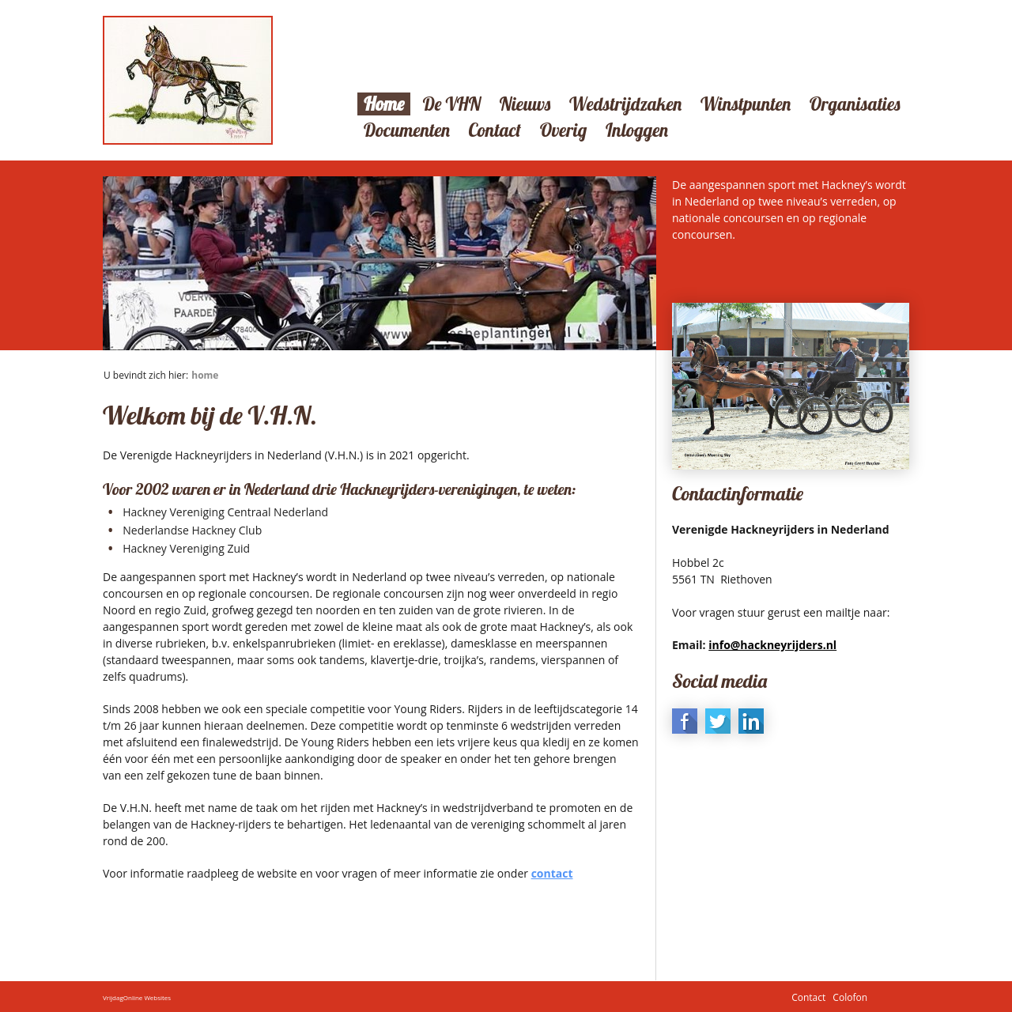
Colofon (850, 996)
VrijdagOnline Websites (137, 996)
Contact (495, 130)
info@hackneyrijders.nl (772, 644)
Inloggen (637, 130)
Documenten (407, 130)
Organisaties (855, 104)
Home (384, 104)
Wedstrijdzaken (625, 104)
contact (552, 873)
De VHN (452, 104)
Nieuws (525, 104)
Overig (563, 130)
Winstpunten (745, 104)
